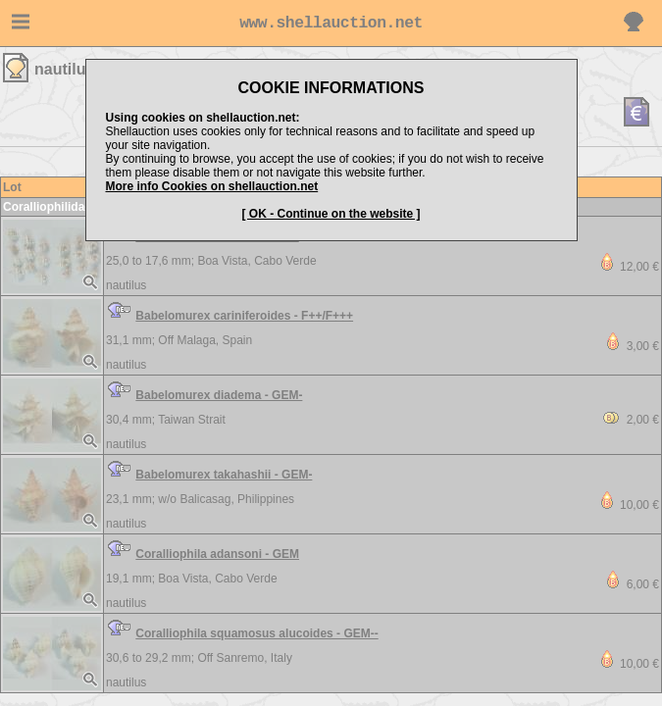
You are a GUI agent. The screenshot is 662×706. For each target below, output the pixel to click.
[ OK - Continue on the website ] (331, 214)
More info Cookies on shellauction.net (212, 186)
